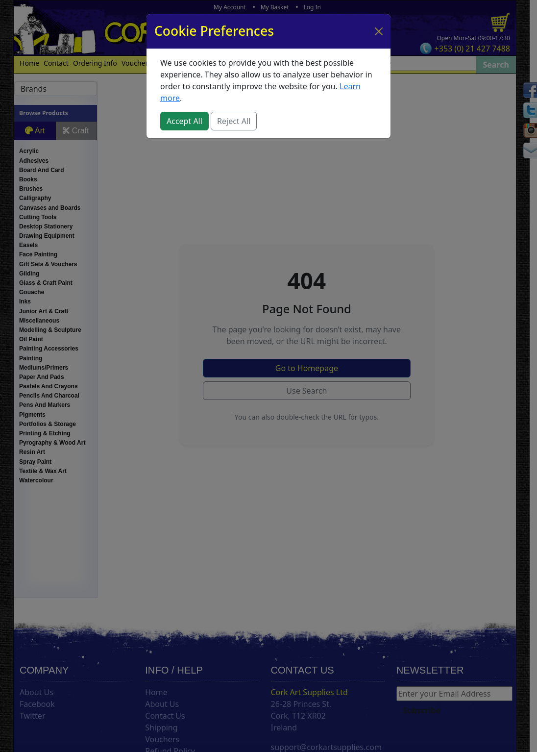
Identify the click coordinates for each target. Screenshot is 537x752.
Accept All (184, 121)
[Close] (379, 31)
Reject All (233, 121)
